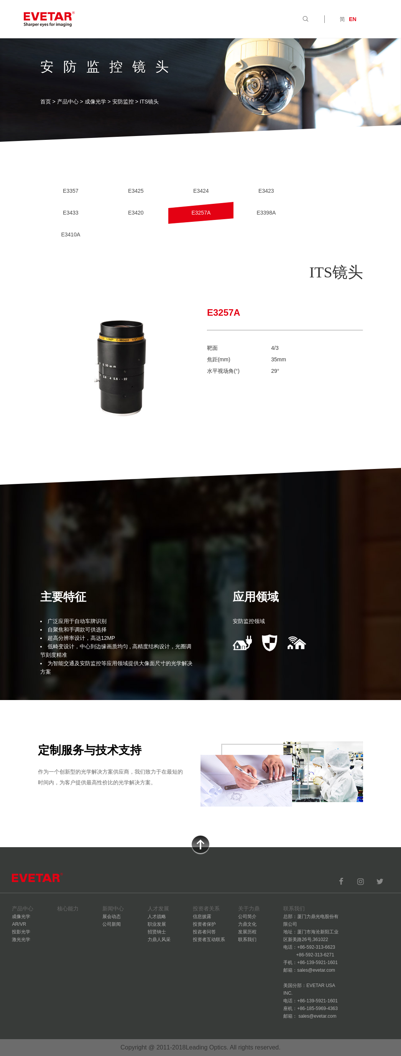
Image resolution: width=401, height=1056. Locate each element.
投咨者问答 (204, 932)
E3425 (135, 191)
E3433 (70, 213)
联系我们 (247, 939)
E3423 (266, 191)
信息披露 (202, 916)
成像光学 (95, 101)
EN (352, 19)
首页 (45, 101)
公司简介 (247, 916)
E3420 (135, 213)
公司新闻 (111, 924)
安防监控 (123, 101)
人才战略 (157, 916)
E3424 (201, 191)
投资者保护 (204, 924)
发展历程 (247, 932)
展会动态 (111, 916)
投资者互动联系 (209, 939)
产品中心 (68, 101)
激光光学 (21, 939)
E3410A (70, 234)
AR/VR (19, 924)
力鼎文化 (247, 924)
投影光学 (21, 932)
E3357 (70, 191)
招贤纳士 (157, 932)
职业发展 (157, 924)
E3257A (200, 213)
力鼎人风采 (159, 939)
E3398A (266, 213)
